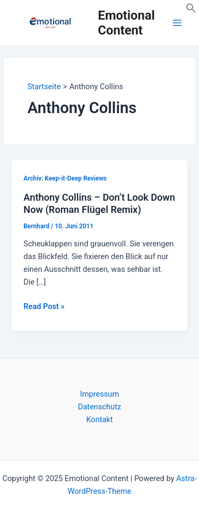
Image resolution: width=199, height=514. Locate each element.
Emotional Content (126, 23)
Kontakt (99, 419)
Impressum (99, 394)
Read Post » (43, 306)
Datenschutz (99, 407)
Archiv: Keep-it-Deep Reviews (65, 178)
